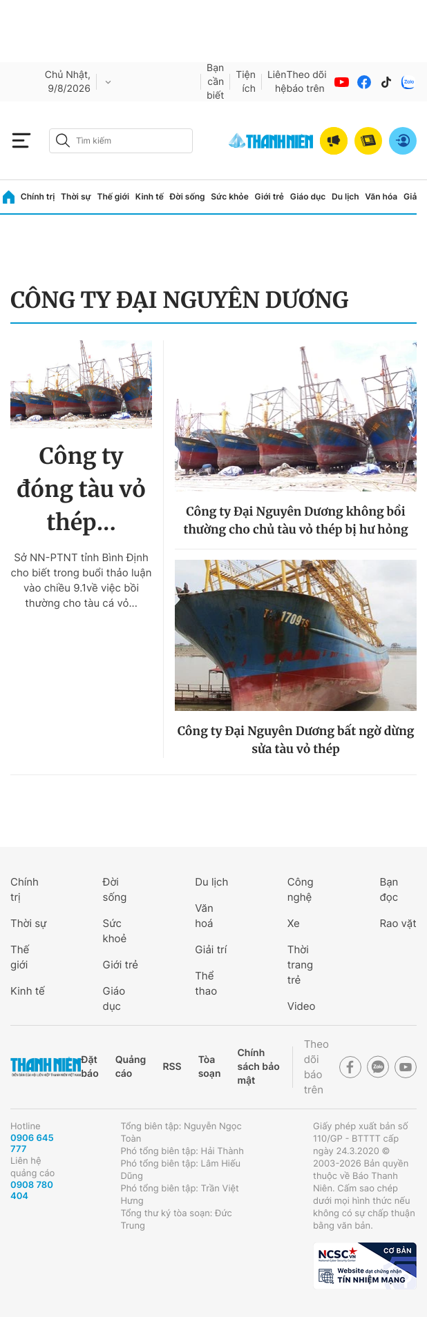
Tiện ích (246, 82)
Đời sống (187, 196)
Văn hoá (204, 915)
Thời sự (76, 196)
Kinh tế (149, 196)
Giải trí (211, 949)
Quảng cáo (130, 1067)
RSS (171, 1067)
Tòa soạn (209, 1067)
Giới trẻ (269, 196)
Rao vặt (397, 923)
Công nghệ (300, 889)
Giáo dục (308, 196)
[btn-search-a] (63, 140)
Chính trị (38, 196)
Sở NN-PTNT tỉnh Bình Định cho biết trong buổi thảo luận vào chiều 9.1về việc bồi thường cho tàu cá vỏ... (81, 580)
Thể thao (206, 983)
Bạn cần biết (215, 82)
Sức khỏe (229, 196)
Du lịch (345, 196)
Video (301, 1006)
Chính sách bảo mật (258, 1066)
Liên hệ (277, 82)
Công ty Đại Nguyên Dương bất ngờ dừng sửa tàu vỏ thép (296, 740)
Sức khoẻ (115, 931)
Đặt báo (89, 1067)
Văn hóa (381, 196)
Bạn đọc (388, 889)
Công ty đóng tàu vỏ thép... (81, 489)
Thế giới (113, 196)
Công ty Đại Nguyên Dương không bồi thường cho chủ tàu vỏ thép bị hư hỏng (295, 520)
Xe (293, 923)
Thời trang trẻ (300, 964)
